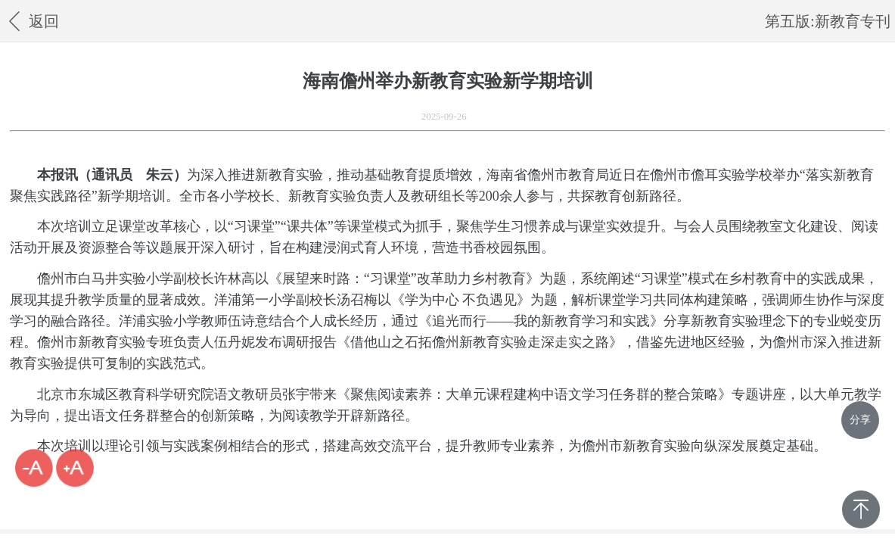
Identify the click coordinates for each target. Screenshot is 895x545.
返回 (31, 20)
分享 (860, 419)
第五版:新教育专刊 (827, 21)
